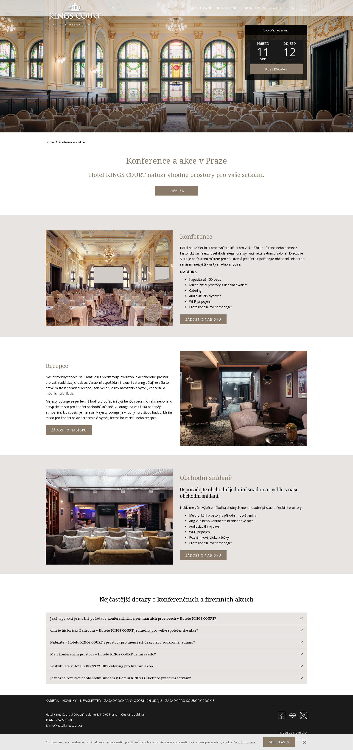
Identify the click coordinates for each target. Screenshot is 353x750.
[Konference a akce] (243, 8)
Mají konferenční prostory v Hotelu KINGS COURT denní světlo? (176, 654)
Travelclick (300, 732)
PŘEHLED (176, 190)
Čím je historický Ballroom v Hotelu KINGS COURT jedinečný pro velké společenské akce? (176, 630)
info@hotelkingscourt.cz (65, 725)
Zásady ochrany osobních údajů (133, 700)
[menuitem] (53, 700)
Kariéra (52, 700)
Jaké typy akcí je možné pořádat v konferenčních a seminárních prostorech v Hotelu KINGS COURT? (176, 618)
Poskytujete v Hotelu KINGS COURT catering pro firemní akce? (176, 666)
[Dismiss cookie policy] (304, 742)
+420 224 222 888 (60, 720)
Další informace (244, 742)
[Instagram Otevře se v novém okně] (303, 715)
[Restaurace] (208, 8)
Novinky (69, 700)
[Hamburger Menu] (302, 8)
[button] (263, 51)
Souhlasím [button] (279, 742)
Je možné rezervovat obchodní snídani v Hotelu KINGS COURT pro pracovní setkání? (176, 678)
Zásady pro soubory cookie (189, 700)
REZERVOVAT (276, 69)
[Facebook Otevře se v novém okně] (281, 715)
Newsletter (90, 700)
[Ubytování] (181, 8)
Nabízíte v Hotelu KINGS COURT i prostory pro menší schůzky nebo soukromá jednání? (176, 642)
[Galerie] (287, 8)
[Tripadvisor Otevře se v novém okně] (292, 715)
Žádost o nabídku (203, 319)
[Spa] (271, 8)
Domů (50, 142)
